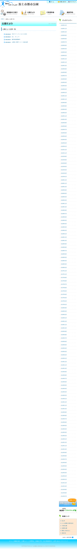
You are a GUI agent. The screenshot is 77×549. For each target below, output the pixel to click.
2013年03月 (64, 432)
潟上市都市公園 (19, 4)
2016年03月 (64, 311)
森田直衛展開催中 (16, 39)
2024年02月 (64, 89)
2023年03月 (64, 109)
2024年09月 (64, 69)
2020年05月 (64, 193)
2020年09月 (64, 190)
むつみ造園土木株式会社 (67, 523)
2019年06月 (64, 217)
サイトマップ (72, 2)
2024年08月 (64, 72)
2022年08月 (64, 126)
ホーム (52, 2)
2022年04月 (64, 136)
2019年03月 (64, 227)
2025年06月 (64, 45)
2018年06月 (64, 254)
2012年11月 (64, 445)
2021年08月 (64, 159)
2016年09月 (64, 307)
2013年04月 (64, 429)
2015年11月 (64, 324)
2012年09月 (64, 452)
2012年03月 (64, 472)
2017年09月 (64, 277)
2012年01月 (64, 479)
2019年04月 (64, 223)
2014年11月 (64, 365)
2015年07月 (64, 338)
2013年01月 (64, 439)
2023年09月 (64, 102)
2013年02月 (64, 435)
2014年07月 (64, 378)
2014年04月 (64, 388)
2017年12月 (64, 270)
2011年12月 (64, 482)
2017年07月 (64, 284)
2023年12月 (64, 95)
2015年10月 (64, 328)
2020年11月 (64, 183)
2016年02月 (64, 314)
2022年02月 (64, 143)
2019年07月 (64, 213)
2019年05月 (64, 220)
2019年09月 (64, 210)
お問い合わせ (62, 2)
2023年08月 (64, 106)
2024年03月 (64, 85)
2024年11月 (64, 62)
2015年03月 (64, 351)
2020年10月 (64, 186)
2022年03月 (64, 139)
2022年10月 (64, 119)
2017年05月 (64, 291)
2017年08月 (64, 280)
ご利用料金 (48, 12)
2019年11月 (64, 203)
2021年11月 (64, 153)
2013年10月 (64, 408)
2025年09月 (64, 35)
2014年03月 (64, 391)
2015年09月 (64, 331)
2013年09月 (64, 412)
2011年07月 (64, 496)
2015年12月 (64, 321)
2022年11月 (64, 116)
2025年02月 (64, 55)
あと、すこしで (15, 36)
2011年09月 (64, 489)
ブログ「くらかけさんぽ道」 (68, 510)
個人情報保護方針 (47, 541)
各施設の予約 (67, 12)
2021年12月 (64, 149)
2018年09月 (64, 243)
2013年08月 (64, 415)
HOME (2, 19)
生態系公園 (64, 528)
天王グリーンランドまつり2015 (19, 34)
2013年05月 (64, 425)
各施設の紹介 (9, 12)
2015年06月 (64, 341)
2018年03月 (64, 264)
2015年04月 (64, 348)
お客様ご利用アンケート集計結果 (20, 42)
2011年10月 (64, 486)
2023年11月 (64, 99)
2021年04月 (64, 169)
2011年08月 (64, 492)
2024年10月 (64, 65)
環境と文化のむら (66, 530)
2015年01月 (64, 358)
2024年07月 (64, 75)
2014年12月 (64, 361)
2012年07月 (64, 459)
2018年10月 (64, 240)
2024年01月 (64, 92)
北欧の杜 (64, 533)
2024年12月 (64, 58)
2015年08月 (64, 334)
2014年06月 (64, 381)
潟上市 (63, 520)
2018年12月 (64, 237)
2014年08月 (64, 375)
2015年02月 (64, 354)
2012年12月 (64, 442)
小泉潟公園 (64, 525)
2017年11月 (64, 274)
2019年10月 (64, 206)
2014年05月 (64, 385)
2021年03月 (64, 173)
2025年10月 (64, 32)
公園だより (28, 12)
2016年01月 (64, 317)
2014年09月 (64, 371)
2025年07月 (64, 42)
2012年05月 (64, 466)
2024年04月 (64, 82)
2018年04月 (64, 260)
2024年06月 (64, 79)
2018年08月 (64, 247)
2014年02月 (64, 395)
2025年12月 (64, 25)
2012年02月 (64, 476)
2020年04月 (64, 196)
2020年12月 (64, 180)
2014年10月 (64, 368)
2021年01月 (64, 176)
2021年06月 (64, 163)
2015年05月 (64, 344)
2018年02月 (64, 267)
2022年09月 (64, 122)
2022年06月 (64, 132)
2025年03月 (64, 52)
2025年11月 (64, 28)
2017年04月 (64, 294)
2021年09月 (64, 156)
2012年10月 (64, 449)
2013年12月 (64, 402)
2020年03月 (64, 200)
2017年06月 (64, 287)
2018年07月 (64, 250)
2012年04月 (64, 469)
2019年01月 (64, 233)
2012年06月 (64, 462)
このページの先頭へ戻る (67, 537)
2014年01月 (64, 398)
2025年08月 (64, 38)
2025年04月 (64, 48)
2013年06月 (64, 422)
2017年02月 (64, 301)
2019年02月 (64, 230)
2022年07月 (64, 129)
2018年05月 (64, 257)
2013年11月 (64, 405)
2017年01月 (64, 304)
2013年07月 (64, 418)
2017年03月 (64, 297)
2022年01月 (64, 146)
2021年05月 (64, 166)
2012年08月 (64, 455)
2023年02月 (64, 112)
